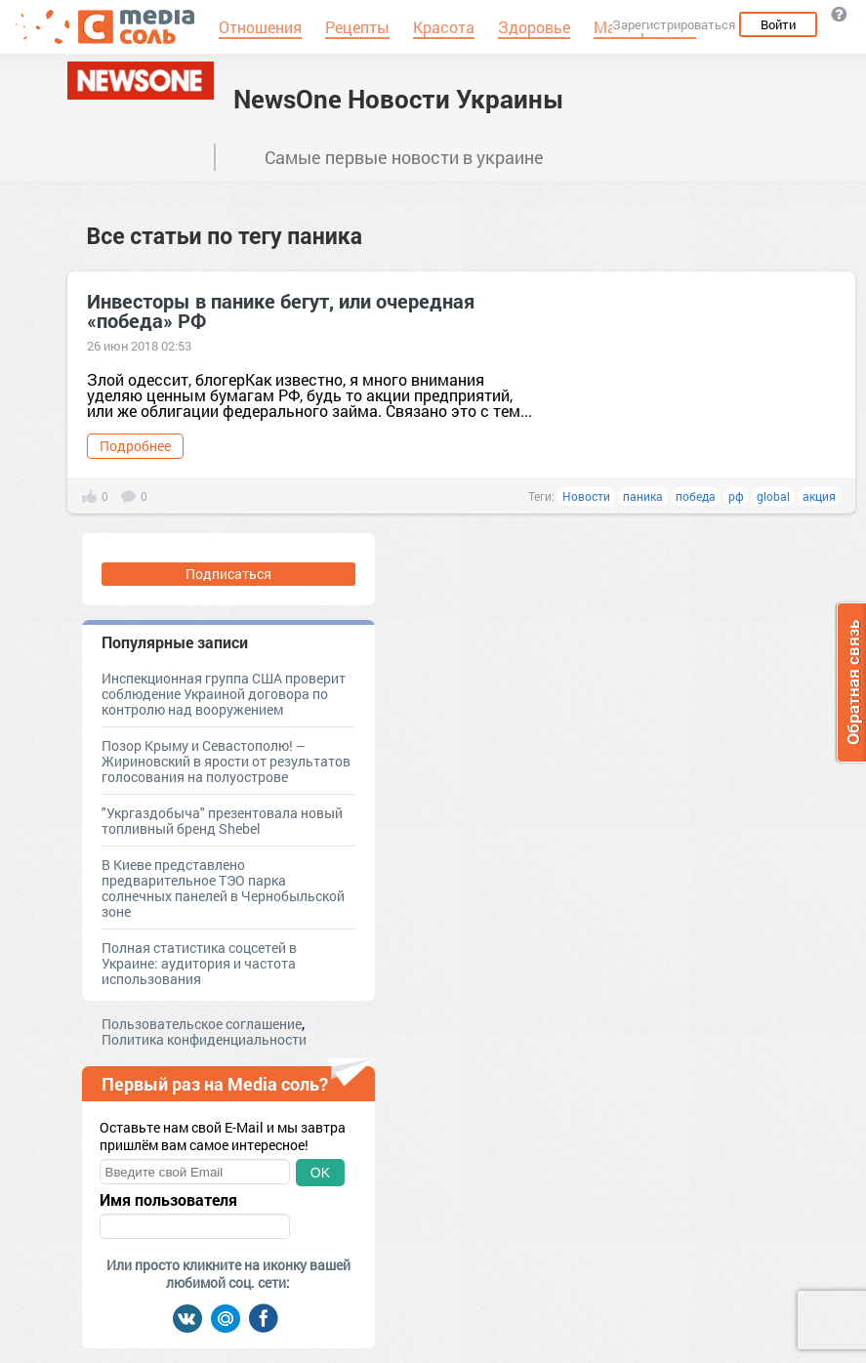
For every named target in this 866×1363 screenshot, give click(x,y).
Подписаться (228, 573)
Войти (778, 24)
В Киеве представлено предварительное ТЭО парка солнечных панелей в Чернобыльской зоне (223, 888)
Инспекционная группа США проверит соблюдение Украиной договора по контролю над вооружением (224, 694)
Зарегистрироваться (673, 24)
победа (696, 496)
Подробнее (135, 445)
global (773, 496)
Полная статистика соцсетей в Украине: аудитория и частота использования (199, 963)
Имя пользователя (168, 1200)
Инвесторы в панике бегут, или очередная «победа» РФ (280, 310)
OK (320, 1172)
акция (819, 496)
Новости (586, 496)
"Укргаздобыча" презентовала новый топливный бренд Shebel (222, 821)
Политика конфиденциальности (204, 1039)
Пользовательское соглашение (202, 1023)
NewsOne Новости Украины (398, 98)
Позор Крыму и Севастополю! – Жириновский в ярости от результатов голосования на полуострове (226, 761)
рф (736, 496)
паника (643, 496)
